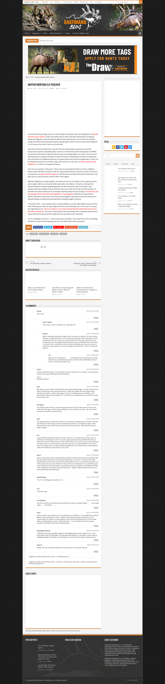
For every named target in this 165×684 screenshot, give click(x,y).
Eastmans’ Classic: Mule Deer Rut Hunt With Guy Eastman (84, 263)
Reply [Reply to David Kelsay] (96, 484)
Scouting (98, 2)
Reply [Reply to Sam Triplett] (96, 329)
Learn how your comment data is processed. (65, 631)
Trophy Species (67, 2)
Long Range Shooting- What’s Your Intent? (47, 666)
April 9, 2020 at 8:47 (93, 545)
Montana (54, 234)
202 (132, 192)
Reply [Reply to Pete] (96, 526)
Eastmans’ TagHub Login (81, 33)
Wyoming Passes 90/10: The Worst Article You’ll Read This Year (127, 180)
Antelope (57, 2)
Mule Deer (45, 2)
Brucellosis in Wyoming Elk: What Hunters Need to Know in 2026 (63, 290)
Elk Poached (44, 234)
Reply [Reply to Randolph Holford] (96, 540)
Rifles (76, 2)
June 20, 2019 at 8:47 (93, 311)
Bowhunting (84, 2)
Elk (51, 2)
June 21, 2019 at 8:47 (93, 322)
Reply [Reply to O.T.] (96, 364)
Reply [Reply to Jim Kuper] (96, 414)
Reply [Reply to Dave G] (96, 551)
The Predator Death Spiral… (127, 168)
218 (131, 184)
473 (133, 171)
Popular (115, 164)
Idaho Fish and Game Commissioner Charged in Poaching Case (86, 290)
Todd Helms (33, 88)
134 (131, 200)
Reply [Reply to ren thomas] (96, 508)
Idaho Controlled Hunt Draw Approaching (36, 289)
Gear (91, 2)
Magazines (36, 33)
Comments (124, 164)
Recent (108, 164)
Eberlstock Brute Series (47, 40)
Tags (132, 164)
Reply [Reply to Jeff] (96, 400)
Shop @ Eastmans (55, 33)
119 (133, 209)
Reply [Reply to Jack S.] (96, 382)
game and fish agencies (50, 174)
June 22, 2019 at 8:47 (93, 488)
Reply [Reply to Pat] (96, 495)
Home (27, 33)
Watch (45, 33)
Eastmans (34, 234)
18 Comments (63, 88)
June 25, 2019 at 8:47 (93, 500)
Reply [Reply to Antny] (96, 318)
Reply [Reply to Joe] (96, 450)
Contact (67, 33)
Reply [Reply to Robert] (96, 351)
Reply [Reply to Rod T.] (96, 472)
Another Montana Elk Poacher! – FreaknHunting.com (52, 556)
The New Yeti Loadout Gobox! (42, 262)
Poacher (63, 234)
